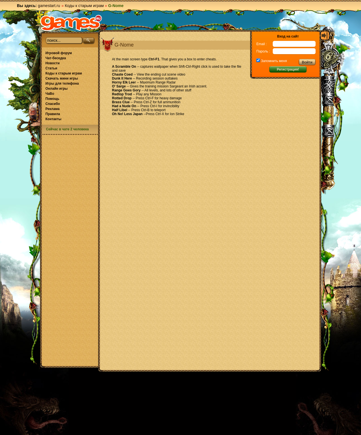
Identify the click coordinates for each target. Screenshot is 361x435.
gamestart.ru (49, 5)
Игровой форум (58, 53)
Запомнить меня (273, 61)
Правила (52, 114)
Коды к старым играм (84, 5)
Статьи (51, 68)
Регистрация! (288, 69)
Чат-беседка (55, 58)
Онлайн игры (56, 89)
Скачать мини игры (61, 78)
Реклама (52, 109)
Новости (52, 63)
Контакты (53, 119)
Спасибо (52, 104)
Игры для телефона (62, 83)
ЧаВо (49, 94)
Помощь (52, 99)
